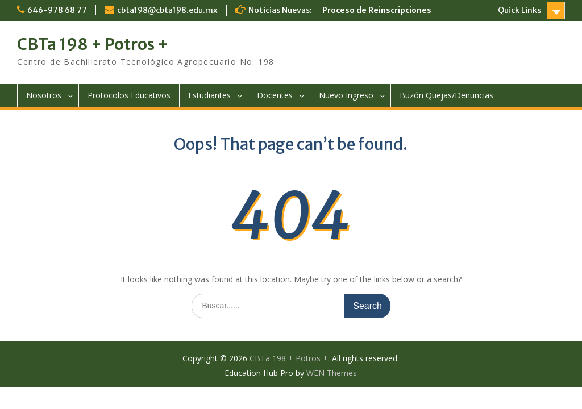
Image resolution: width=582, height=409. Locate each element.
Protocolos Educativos (129, 95)
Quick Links (519, 10)
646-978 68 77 (57, 10)
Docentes (275, 95)
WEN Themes (331, 373)
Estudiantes (209, 95)
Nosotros (43, 95)
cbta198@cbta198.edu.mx (167, 10)
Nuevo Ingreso (346, 95)
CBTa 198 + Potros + (92, 44)
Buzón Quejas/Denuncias (446, 95)
